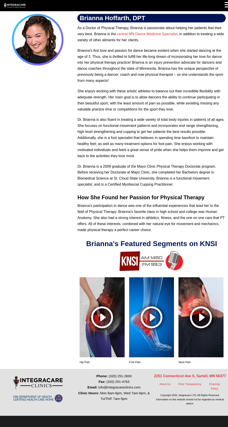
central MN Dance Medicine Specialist (147, 34)
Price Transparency (189, 384)
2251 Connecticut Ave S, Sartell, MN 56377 (190, 376)
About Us (164, 384)
